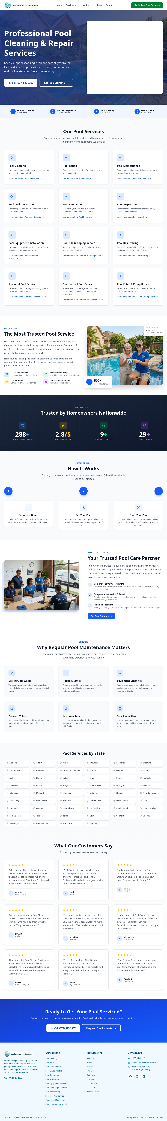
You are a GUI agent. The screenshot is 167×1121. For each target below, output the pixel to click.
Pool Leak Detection (53, 1071)
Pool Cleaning (51, 1058)
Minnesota (146, 785)
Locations (87, 5)
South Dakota (13, 816)
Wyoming (92, 823)
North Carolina (95, 800)
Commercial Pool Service (56, 1100)
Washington (13, 823)
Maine (37, 785)
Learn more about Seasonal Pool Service (27, 296)
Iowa (90, 778)
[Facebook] (130, 1076)
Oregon (38, 808)
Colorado (145, 763)
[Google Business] (144, 1076)
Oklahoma (12, 808)
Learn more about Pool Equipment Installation (29, 256)
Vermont (118, 816)
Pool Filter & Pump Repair (56, 1104)
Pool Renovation (52, 1075)
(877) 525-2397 (13, 1077)
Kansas (118, 778)
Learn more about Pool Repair (77, 178)
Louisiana (12, 785)
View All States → (94, 1091)
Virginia (145, 816)
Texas (64, 816)
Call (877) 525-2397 (20, 82)
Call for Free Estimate (147, 5)
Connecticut (13, 770)
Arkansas (92, 763)
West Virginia (40, 823)
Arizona (65, 763)
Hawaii (144, 770)
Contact (110, 5)
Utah (90, 816)
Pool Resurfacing (52, 1091)
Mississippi (12, 793)
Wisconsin (66, 823)
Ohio (143, 800)
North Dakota (120, 800)
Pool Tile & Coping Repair (56, 1087)
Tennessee (39, 816)
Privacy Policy (132, 1117)
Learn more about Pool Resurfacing (134, 255)
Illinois (37, 778)
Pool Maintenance (53, 1066)
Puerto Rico (93, 808)
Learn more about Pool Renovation (79, 217)
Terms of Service (147, 1117)
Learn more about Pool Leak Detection (26, 217)
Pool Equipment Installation (57, 1083)
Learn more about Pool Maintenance (134, 178)
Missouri (38, 793)
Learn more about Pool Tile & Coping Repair (83, 255)
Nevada (118, 793)
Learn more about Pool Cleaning (23, 178)
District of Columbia (70, 770)
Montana (65, 793)
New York (65, 800)
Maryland (65, 785)
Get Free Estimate (56, 82)
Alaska (37, 763)
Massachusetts (95, 785)
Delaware (38, 770)
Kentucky (145, 778)
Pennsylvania (67, 808)
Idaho (10, 778)
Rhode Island (120, 808)
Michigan (118, 785)
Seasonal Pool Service (54, 1096)
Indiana (65, 778)
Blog (99, 5)
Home (59, 5)
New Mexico (40, 800)
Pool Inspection (52, 1079)
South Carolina (148, 808)
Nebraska (92, 793)
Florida (91, 770)
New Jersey (12, 800)
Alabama (11, 763)
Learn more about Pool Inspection (133, 217)
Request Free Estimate (101, 1028)
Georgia (118, 770)
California (119, 763)
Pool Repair (50, 1062)
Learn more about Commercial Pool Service (83, 299)
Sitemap (159, 1117)
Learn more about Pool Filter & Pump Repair (137, 296)
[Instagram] (137, 1076)
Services (71, 5)
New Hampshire (148, 793)
